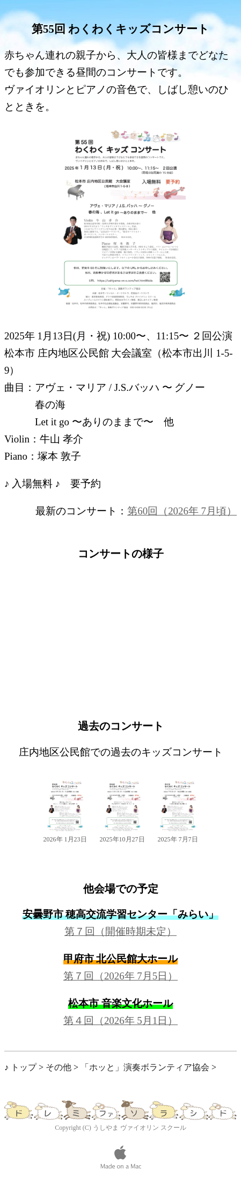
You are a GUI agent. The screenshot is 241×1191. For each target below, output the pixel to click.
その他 (58, 1067)
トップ (23, 1067)
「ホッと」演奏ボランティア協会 (145, 1067)
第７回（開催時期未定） (120, 931)
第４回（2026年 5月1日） (120, 1020)
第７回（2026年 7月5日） (120, 976)
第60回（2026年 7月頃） (182, 511)
